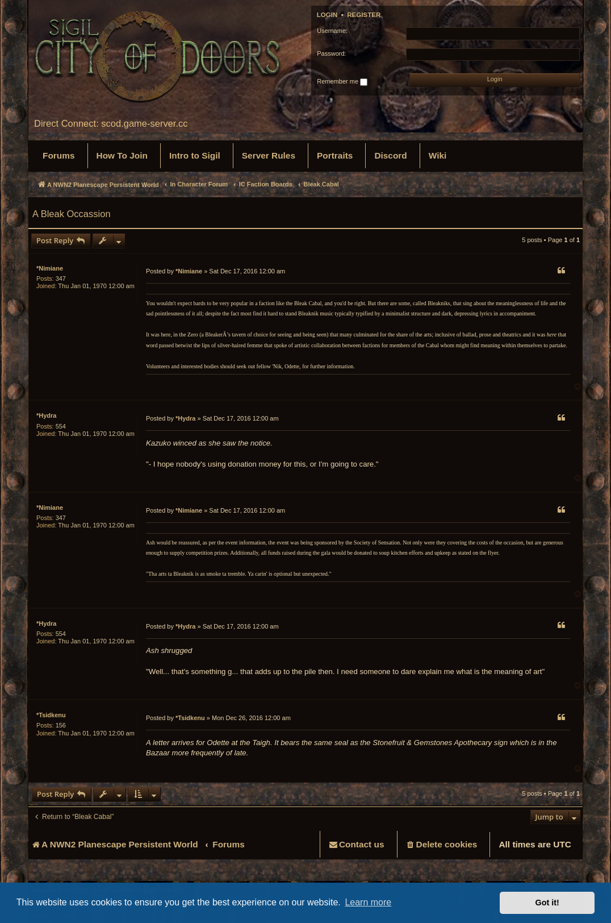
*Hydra (46, 415)
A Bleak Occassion (71, 214)
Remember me (342, 82)
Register (363, 14)
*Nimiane (49, 268)
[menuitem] (59, 155)
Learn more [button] (368, 902)
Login (327, 14)
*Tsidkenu (51, 715)
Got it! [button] (547, 902)
